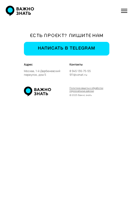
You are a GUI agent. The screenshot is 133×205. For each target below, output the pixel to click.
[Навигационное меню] (124, 11)
